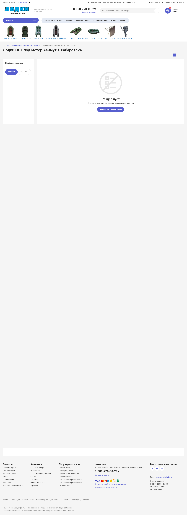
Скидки (122, 20)
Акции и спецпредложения (41, 474)
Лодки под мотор (10, 32)
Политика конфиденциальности (76, 500)
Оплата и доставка (53, 20)
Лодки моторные (9, 468)
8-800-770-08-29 (84, 8)
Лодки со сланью (65, 477)
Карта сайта (7, 482)
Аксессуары (110, 32)
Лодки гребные (25, 32)
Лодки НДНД (38, 32)
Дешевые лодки (65, 485)
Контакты (89, 20)
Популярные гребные (94, 32)
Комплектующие (9, 474)
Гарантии (34, 485)
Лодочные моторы (124, 32)
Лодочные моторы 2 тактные (70, 480)
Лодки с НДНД (8, 480)
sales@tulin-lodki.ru (164, 477)
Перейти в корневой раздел (111, 109)
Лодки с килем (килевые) (69, 474)
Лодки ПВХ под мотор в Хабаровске (26, 45)
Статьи (113, 20)
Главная (6, 45)
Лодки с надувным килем (56, 32)
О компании (35, 471)
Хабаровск (24, 2)
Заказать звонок (89, 12)
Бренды (79, 20)
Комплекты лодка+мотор (13, 485)
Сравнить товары (37, 468)
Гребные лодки (9, 471)
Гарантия (69, 20)
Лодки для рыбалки (76, 32)
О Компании (101, 20)
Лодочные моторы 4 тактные (70, 482)
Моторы (6, 477)
